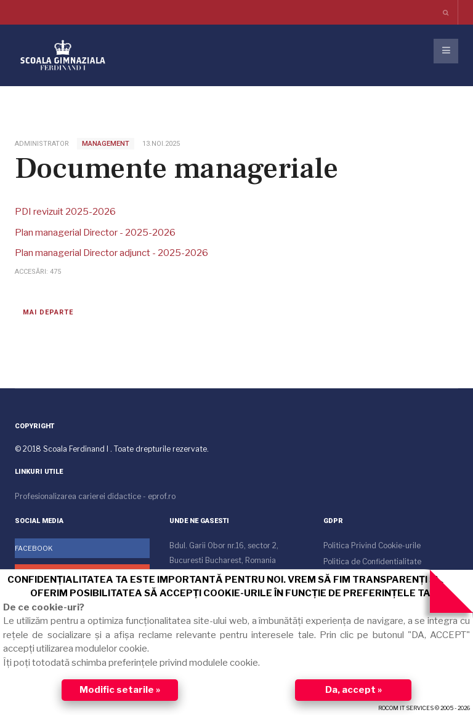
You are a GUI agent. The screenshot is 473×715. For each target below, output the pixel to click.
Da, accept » (353, 689)
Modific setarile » (119, 689)
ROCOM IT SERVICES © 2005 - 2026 (424, 708)
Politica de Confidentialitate (372, 561)
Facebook (34, 548)
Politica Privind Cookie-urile (372, 545)
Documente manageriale (176, 169)
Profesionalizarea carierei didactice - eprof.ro (95, 496)
